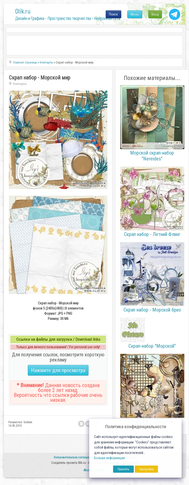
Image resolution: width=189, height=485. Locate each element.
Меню (135, 14)
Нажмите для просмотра (58, 370)
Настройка (146, 469)
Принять (123, 469)
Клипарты (20, 84)
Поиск (113, 14)
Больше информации (109, 458)
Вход (155, 14)
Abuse (87, 470)
